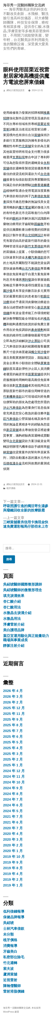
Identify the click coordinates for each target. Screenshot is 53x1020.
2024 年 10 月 (14, 782)
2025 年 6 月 (13, 736)
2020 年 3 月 (13, 839)
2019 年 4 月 (13, 874)
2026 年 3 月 (13, 696)
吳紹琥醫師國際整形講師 (22, 584)
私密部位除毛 (13, 957)
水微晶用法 (12, 619)
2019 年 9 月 (13, 862)
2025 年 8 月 (13, 725)
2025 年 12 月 (14, 708)
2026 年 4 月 (13, 691)
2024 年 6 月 (13, 805)
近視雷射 (10, 980)
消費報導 (10, 946)
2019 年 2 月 (13, 879)
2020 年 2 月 (13, 845)
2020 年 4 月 (13, 834)
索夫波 (8, 969)
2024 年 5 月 (13, 811)
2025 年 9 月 (13, 719)
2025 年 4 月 (13, 748)
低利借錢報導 (13, 911)
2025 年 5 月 (13, 742)
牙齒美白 (10, 951)
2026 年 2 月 (13, 702)
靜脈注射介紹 (13, 646)
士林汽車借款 (13, 928)
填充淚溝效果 (13, 596)
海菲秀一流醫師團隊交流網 (24, 5)
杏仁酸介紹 (12, 601)
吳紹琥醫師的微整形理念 (22, 590)
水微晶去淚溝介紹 (17, 613)
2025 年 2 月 (13, 759)
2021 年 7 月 (13, 816)
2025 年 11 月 (14, 714)
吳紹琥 (8, 923)
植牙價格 (11, 488)
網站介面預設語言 (16, 90)
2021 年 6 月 (13, 822)
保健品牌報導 (13, 917)
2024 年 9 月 (13, 788)
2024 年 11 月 (14, 776)
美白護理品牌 (13, 630)
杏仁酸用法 (12, 607)
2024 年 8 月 (13, 794)
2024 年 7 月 (13, 799)
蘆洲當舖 (10, 974)
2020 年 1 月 (13, 851)
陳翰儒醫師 (12, 986)
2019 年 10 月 (14, 857)
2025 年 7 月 (13, 731)
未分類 (8, 934)
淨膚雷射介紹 (13, 624)
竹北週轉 (10, 963)
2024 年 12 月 (14, 771)
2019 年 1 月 (13, 885)
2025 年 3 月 (13, 754)
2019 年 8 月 (13, 868)
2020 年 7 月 (13, 828)
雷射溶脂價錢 (13, 991)
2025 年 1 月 (13, 765)
